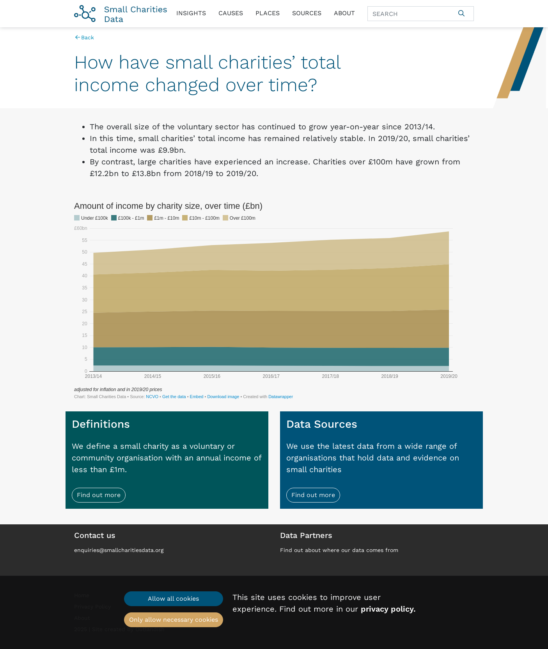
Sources (306, 13)
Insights (191, 13)
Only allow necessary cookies (173, 619)
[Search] (408, 13)
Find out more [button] (99, 495)
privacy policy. (388, 609)
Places (267, 13)
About (344, 13)
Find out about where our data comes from (339, 550)
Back (84, 37)
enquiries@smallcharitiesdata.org (118, 550)
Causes (230, 13)
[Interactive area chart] (274, 300)
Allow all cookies (173, 598)
